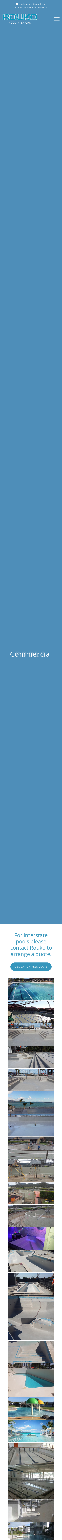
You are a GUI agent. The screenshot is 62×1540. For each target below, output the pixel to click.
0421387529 (40, 7)
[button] (31, 966)
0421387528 (24, 7)
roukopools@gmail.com (33, 3)
